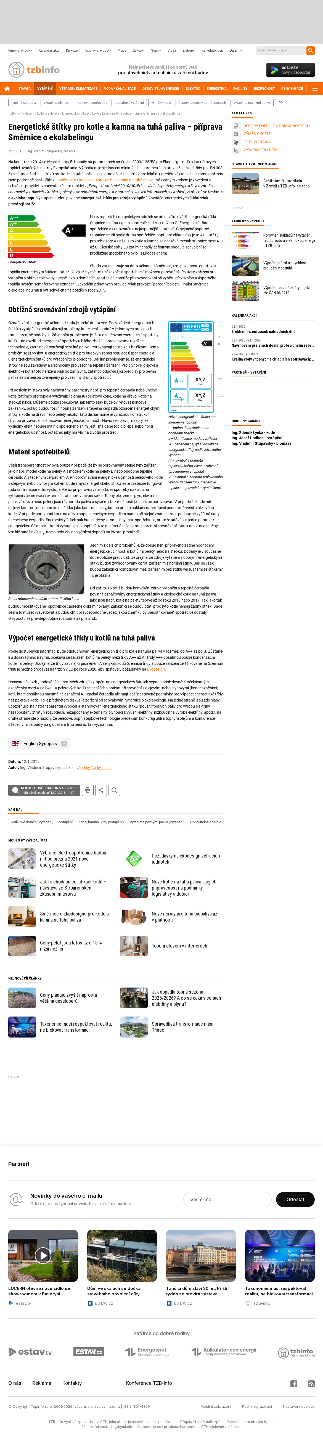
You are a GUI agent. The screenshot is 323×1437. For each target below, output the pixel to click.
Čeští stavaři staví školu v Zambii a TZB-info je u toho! (287, 183)
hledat (114, 790)
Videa (172, 50)
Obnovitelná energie (205, 822)
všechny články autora (94, 768)
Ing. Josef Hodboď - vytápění (257, 438)
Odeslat (295, 1199)
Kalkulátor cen (212, 50)
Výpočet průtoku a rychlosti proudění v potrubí (285, 265)
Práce (122, 50)
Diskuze (72, 50)
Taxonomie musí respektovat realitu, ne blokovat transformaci (76, 1027)
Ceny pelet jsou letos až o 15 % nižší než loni (71, 946)
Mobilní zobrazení (216, 1406)
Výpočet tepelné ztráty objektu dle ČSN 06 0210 (288, 290)
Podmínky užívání (257, 1406)
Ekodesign (156, 669)
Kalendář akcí (49, 50)
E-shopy (189, 50)
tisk (87, 790)
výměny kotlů (161, 103)
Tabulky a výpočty (97, 50)
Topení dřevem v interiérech (179, 946)
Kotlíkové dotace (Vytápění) (32, 822)
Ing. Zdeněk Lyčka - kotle (253, 432)
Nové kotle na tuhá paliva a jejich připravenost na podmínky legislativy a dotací (184, 888)
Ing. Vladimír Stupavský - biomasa (262, 443)
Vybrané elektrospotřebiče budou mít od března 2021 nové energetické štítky (73, 859)
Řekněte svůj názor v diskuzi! (48, 790)
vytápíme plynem (56, 103)
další (281, 102)
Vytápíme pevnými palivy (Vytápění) (157, 822)
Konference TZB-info (149, 1383)
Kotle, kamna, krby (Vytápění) (101, 822)
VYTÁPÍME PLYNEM (260, 150)
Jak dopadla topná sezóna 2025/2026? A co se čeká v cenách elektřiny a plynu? (186, 998)
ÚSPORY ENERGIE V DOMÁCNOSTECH (276, 126)
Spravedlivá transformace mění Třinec (182, 1027)
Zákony (138, 50)
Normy (156, 50)
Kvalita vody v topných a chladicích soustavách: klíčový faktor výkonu (273, 359)
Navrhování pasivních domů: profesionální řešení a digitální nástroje (273, 345)
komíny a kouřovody (92, 103)
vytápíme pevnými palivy (252, 103)
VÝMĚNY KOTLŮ (257, 133)
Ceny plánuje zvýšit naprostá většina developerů (68, 998)
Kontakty (72, 1383)
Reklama (41, 1383)
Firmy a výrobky (20, 50)
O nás (14, 1383)
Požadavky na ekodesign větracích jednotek (186, 859)
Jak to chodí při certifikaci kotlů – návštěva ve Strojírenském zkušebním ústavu (73, 888)
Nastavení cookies (299, 1406)
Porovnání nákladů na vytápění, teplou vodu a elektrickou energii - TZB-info (289, 240)
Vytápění (28, 113)
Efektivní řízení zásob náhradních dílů (263, 331)
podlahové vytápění (129, 103)
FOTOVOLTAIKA (257, 142)
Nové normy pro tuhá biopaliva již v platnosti (184, 917)
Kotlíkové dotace (48, 113)
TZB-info (14, 113)
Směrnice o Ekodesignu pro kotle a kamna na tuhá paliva (105, 180)
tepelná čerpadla (23, 103)
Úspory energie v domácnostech (202, 103)
